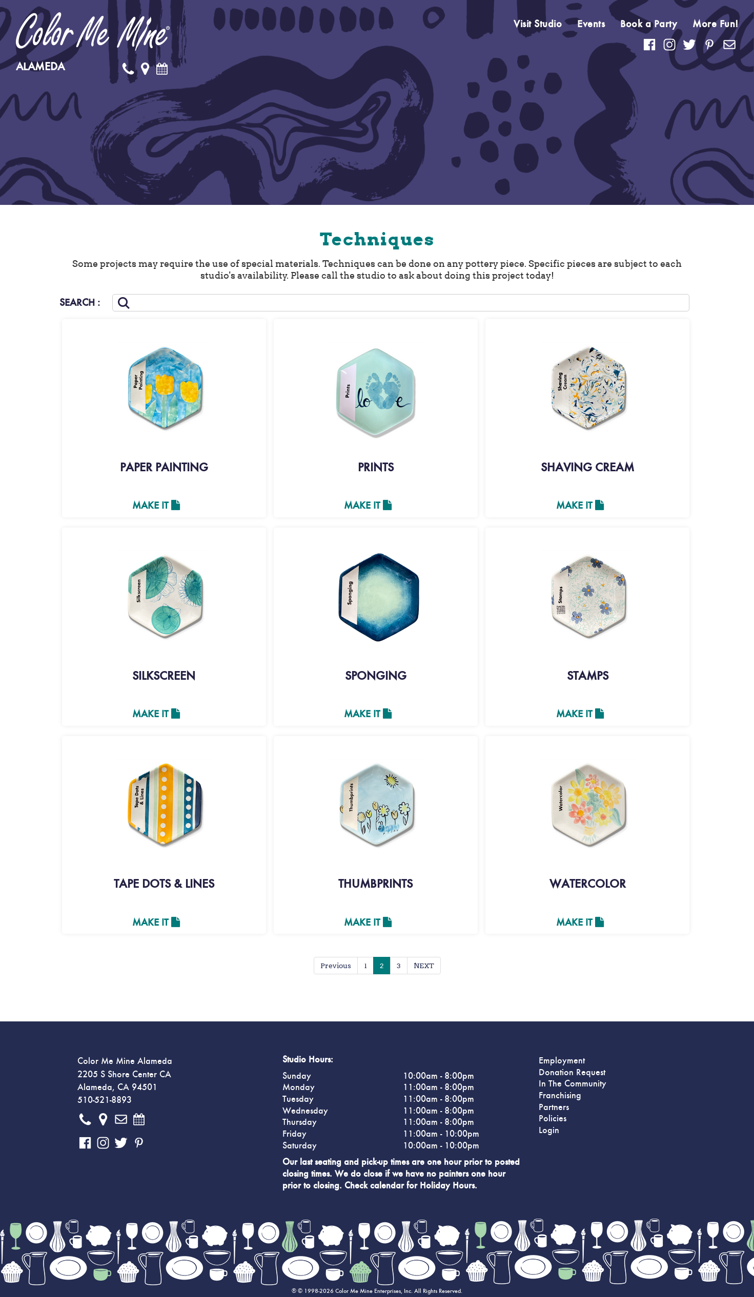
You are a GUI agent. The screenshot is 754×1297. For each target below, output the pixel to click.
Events (591, 24)
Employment (562, 1060)
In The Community (572, 1084)
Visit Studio (538, 24)
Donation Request (572, 1072)
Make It (156, 505)
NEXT (424, 965)
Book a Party (648, 24)
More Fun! (715, 24)
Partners (554, 1107)
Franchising (560, 1095)
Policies (552, 1118)
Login (549, 1130)
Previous (335, 965)
